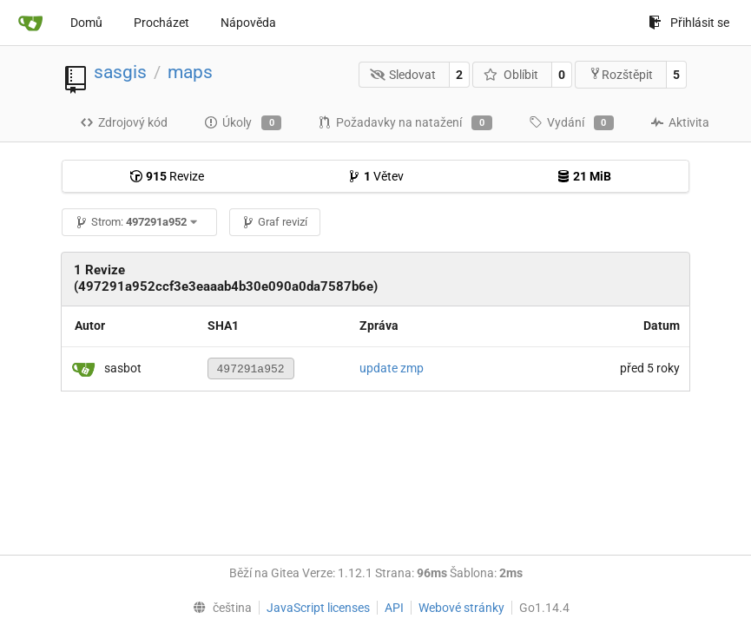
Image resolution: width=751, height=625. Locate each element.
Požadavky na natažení (404, 123)
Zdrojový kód (124, 122)
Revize (166, 176)
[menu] (219, 607)
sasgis (120, 72)
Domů (86, 23)
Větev (375, 176)
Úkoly (242, 123)
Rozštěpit (621, 74)
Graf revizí (274, 221)
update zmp (391, 368)
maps (190, 72)
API (394, 608)
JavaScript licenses (318, 608)
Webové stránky (461, 608)
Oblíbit (511, 75)
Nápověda (248, 23)
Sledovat (403, 75)
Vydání (571, 123)
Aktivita (679, 122)
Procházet (161, 23)
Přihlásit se (689, 23)
